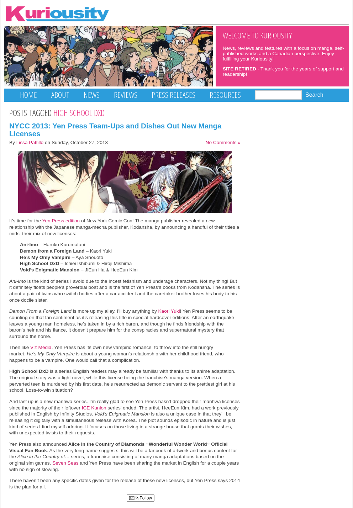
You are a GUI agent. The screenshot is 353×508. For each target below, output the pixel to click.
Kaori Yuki (169, 311)
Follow (140, 498)
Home (28, 94)
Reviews (125, 94)
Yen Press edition (61, 220)
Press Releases (173, 94)
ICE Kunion (94, 408)
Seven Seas (65, 463)
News (92, 94)
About (60, 94)
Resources (225, 94)
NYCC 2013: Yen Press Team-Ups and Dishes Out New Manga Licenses (115, 130)
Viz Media (41, 347)
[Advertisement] (265, 12)
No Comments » (223, 142)
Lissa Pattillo (30, 142)
